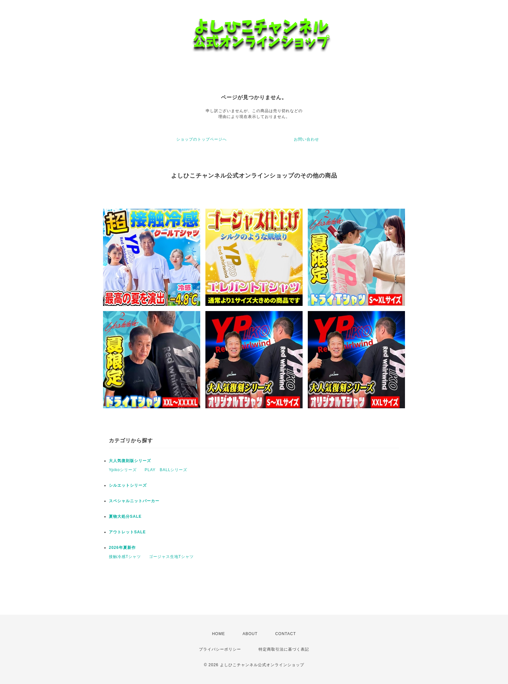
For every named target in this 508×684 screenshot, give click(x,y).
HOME (218, 634)
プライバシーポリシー (220, 649)
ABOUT (250, 634)
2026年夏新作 (122, 547)
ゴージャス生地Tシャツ (171, 556)
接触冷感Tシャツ (125, 556)
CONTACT (285, 634)
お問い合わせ (306, 139)
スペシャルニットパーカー (134, 501)
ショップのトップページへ (201, 139)
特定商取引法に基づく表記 (284, 649)
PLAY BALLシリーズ (165, 470)
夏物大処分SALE (125, 516)
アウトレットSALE (127, 532)
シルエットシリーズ (128, 485)
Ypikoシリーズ (123, 470)
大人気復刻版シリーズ (130, 460)
